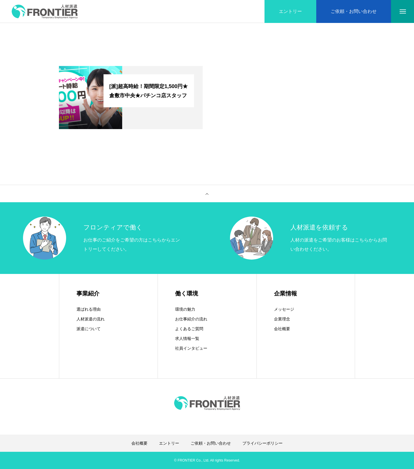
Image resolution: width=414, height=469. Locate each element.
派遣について (88, 329)
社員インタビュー (191, 348)
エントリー (169, 443)
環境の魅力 (185, 309)
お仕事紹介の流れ (191, 319)
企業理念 (282, 319)
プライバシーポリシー (262, 443)
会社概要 (282, 329)
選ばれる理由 (88, 309)
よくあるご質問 (189, 329)
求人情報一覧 (187, 338)
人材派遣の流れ (90, 319)
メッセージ (284, 309)
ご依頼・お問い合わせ (211, 443)
